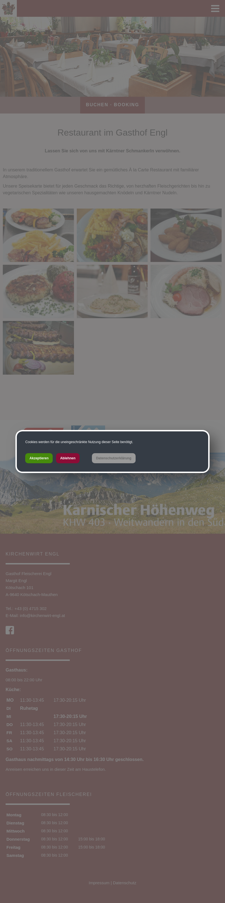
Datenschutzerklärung (113, 458)
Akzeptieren (38, 458)
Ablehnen (68, 458)
